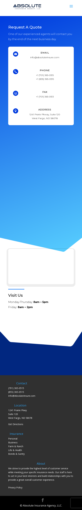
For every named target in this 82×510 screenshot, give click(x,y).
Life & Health (15, 450)
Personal (12, 438)
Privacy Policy (15, 487)
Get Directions (15, 424)
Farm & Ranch (15, 446)
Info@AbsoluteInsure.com (21, 395)
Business (13, 442)
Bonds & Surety (16, 453)
